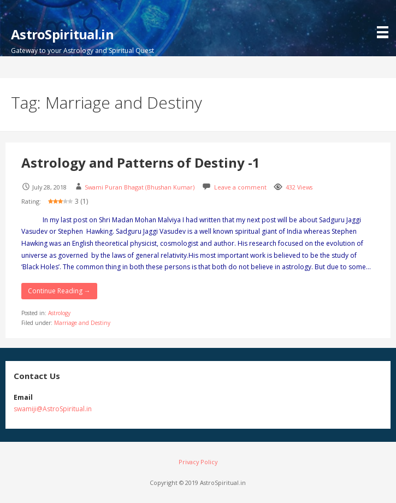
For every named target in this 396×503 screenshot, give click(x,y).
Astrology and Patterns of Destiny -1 (140, 162)
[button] (385, 20)
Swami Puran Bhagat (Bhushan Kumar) (139, 187)
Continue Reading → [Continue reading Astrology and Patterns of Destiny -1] (59, 290)
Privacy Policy (198, 462)
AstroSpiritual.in (62, 34)
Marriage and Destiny (82, 323)
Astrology (59, 313)
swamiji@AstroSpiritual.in (53, 408)
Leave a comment (240, 187)
